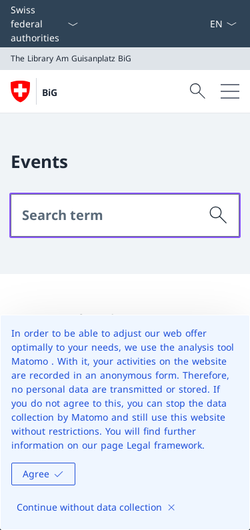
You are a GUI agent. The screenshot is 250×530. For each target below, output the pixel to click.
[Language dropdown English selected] (223, 23)
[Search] (219, 215)
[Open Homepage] (34, 91)
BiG (49, 92)
